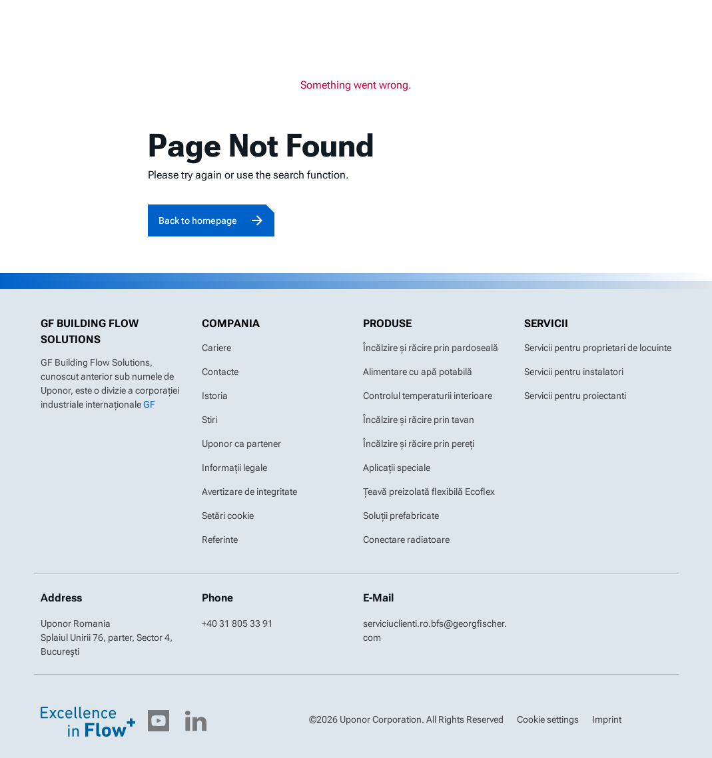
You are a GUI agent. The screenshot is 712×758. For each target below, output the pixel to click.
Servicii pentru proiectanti (575, 395)
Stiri (209, 419)
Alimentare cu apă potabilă (417, 371)
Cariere (216, 347)
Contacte (220, 371)
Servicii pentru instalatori (573, 371)
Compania (231, 323)
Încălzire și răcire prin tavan (418, 419)
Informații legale (234, 467)
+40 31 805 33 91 (237, 623)
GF (149, 404)
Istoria (215, 395)
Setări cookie (228, 515)
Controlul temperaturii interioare (427, 395)
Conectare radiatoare (406, 539)
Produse (387, 323)
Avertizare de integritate (249, 491)
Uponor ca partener (241, 443)
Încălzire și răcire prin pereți (418, 443)
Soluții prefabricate (401, 515)
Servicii (546, 323)
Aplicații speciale (396, 467)
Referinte (220, 539)
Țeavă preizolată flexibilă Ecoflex (429, 491)
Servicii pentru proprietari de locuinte (597, 347)
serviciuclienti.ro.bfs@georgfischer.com (435, 630)
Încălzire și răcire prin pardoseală (430, 347)
